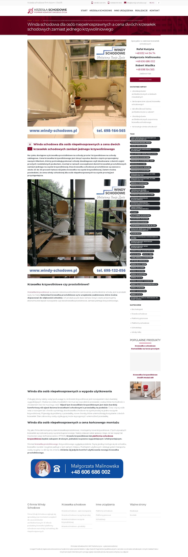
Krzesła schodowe (101, 10)
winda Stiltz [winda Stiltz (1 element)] (136, 277)
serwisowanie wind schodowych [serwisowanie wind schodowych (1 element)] (139, 246)
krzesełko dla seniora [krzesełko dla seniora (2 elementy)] (140, 167)
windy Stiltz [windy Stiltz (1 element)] (136, 294)
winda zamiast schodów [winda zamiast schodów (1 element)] (141, 281)
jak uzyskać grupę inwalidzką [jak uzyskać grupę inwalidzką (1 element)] (144, 154)
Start (84, 10)
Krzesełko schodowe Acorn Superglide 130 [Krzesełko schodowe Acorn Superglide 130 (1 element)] (143, 179)
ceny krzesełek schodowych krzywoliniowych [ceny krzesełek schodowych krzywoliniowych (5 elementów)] (143, 138)
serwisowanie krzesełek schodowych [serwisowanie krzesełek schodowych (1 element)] (141, 242)
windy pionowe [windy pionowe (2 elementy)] (137, 288)
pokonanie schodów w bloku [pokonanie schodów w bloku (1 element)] (143, 225)
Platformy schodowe (140, 323)
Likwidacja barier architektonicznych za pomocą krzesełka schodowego (144, 119)
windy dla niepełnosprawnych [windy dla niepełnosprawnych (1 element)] (144, 284)
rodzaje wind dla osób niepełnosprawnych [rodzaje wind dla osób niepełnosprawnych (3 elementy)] (141, 229)
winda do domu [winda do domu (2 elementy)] (137, 267)
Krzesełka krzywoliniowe (38, 292)
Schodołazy (136, 328)
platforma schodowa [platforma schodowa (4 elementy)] (140, 215)
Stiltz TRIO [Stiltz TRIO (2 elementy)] (148, 254)
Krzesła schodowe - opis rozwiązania (76, 511)
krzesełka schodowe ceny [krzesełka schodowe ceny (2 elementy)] (142, 161)
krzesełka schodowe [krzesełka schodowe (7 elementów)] (140, 157)
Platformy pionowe (140, 318)
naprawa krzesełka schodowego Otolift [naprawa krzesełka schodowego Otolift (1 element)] (140, 203)
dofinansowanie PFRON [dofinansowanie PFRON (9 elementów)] (141, 142)
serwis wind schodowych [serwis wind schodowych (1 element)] (142, 251)
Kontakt (155, 10)
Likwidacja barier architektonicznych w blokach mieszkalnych (144, 94)
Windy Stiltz (136, 332)
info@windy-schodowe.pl (136, 3)
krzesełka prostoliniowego (46, 444)
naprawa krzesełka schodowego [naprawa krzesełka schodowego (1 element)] (139, 198)
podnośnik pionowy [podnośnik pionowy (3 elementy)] (139, 222)
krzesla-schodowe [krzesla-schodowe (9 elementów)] (139, 183)
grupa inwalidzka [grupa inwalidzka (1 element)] (138, 146)
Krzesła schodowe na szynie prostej (76, 515)
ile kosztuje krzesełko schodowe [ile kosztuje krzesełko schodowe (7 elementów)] (141, 149)
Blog (152, 3)
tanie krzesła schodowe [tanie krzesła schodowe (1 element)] (141, 257)
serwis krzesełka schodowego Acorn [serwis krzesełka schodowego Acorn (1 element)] (144, 237)
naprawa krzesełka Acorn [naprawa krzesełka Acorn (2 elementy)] (142, 195)
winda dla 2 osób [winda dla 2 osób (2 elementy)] (138, 264)
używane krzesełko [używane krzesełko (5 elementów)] (139, 261)
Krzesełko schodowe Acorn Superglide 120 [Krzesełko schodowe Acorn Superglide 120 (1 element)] (143, 174)
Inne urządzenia (123, 10)
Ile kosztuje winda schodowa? (144, 127)
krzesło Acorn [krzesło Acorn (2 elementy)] (137, 187)
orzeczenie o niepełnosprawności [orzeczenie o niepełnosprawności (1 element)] (140, 208)
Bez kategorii (137, 309)
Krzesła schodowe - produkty (73, 526)
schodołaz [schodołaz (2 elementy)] (136, 233)
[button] (145, 79)
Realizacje (141, 10)
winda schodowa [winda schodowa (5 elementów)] (138, 274)
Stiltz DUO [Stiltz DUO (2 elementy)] (135, 254)
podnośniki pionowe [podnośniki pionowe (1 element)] (139, 219)
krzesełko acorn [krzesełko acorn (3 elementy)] (138, 164)
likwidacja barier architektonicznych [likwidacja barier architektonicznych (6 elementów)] (140, 190)
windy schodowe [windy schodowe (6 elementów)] (138, 291)
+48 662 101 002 (115, 3)
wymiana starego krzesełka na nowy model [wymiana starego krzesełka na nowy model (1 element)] (144, 298)
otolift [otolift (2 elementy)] (134, 212)
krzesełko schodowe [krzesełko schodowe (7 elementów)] (140, 170)
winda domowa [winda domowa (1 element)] (137, 271)
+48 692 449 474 (98, 3)
